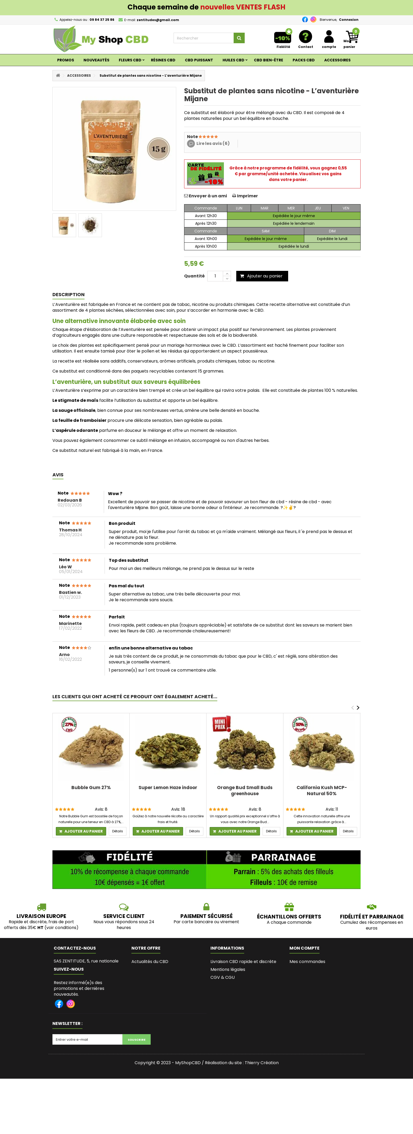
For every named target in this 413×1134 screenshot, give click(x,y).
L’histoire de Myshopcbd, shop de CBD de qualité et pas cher (244, 1039)
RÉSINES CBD (163, 60)
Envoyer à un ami (208, 196)
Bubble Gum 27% (91, 788)
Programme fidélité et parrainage (245, 1021)
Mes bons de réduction (313, 993)
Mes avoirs (300, 969)
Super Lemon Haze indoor (168, 788)
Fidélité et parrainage (372, 916)
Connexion (348, 19)
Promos (65, 60)
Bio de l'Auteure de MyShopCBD (242, 1028)
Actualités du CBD (149, 962)
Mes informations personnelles (321, 985)
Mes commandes (307, 962)
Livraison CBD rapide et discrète (243, 962)
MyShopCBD (188, 1118)
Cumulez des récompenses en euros (371, 925)
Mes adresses (303, 977)
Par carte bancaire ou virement (206, 922)
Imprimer (247, 196)
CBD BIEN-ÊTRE (268, 60)
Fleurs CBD (130, 60)
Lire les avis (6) (213, 143)
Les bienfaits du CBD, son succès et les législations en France (243, 1010)
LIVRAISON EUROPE (41, 916)
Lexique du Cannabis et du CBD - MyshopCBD (243, 1053)
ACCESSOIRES (337, 60)
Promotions (143, 969)
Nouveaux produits (150, 977)
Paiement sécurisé (229, 999)
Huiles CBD (233, 60)
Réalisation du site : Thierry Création (242, 1118)
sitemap (140, 993)
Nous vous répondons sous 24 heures (124, 925)
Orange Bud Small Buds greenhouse (245, 791)
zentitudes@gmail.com (97, 979)
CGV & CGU (222, 977)
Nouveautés (96, 60)
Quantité (194, 276)
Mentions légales (227, 969)
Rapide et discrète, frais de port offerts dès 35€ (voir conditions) (41, 925)
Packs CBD (304, 60)
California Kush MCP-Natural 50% (322, 791)
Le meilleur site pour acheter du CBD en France (243, 988)
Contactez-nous (148, 985)
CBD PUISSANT (199, 60)
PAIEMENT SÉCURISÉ (206, 916)
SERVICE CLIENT (124, 916)
